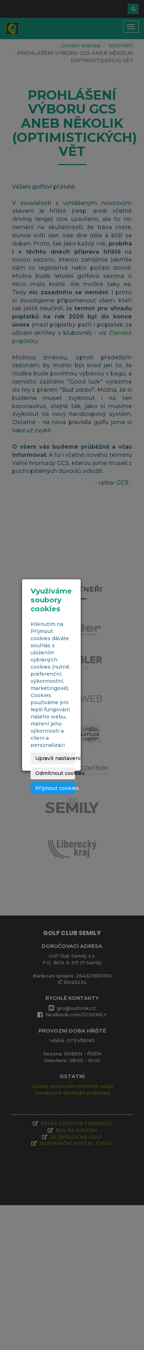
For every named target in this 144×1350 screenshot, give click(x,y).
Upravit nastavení (55, 758)
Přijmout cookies (55, 788)
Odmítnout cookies (55, 773)
